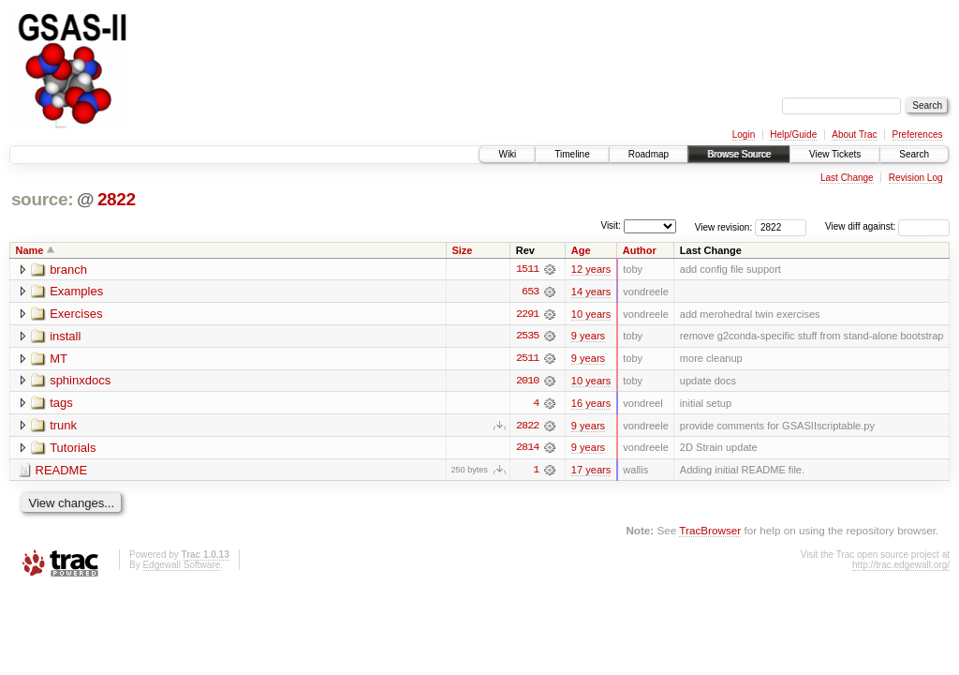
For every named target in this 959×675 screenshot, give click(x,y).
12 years (591, 269)
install (65, 337)
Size (461, 250)
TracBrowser (710, 532)
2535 (527, 336)
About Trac (854, 134)
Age (581, 250)
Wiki (507, 154)
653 (530, 291)
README (62, 472)
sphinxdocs (80, 382)
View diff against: (887, 226)
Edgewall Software (181, 567)
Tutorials (73, 449)
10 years (591, 314)
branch (68, 269)
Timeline (571, 154)
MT (58, 359)
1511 (527, 269)
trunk (63, 427)
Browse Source (739, 154)
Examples (76, 292)
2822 (116, 199)
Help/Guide (793, 134)
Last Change (847, 177)
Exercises (76, 315)
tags (61, 405)
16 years (591, 404)
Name (30, 250)
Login (743, 134)
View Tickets (835, 154)
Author (640, 250)
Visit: (610, 225)
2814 (527, 449)
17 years (591, 471)
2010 (527, 381)
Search (914, 154)
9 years (588, 336)
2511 (527, 359)
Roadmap (648, 154)
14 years (591, 291)
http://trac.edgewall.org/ (901, 567)
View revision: (724, 226)
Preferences (918, 134)
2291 (527, 314)
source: (42, 199)
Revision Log (916, 177)
